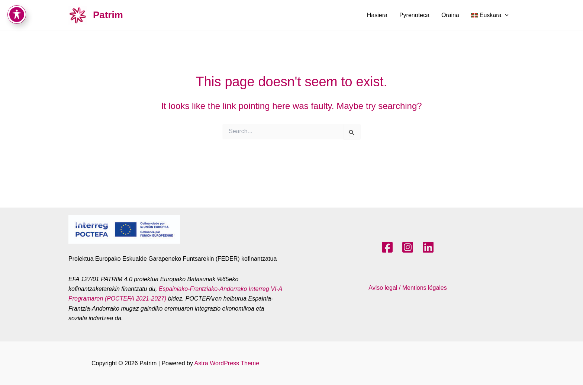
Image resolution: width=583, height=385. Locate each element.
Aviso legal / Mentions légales (407, 288)
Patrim (108, 14)
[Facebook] (387, 247)
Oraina (450, 15)
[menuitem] (490, 15)
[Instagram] (408, 247)
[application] (505, 15)
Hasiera (377, 15)
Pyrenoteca (414, 15)
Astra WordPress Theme (226, 363)
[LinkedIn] (428, 247)
